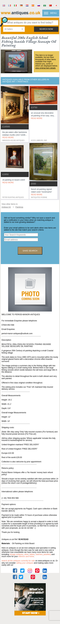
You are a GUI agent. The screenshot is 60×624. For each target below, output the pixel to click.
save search (30, 251)
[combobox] (14, 29)
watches (39, 554)
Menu (53, 13)
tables (32, 554)
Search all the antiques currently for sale (18, 561)
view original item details (45, 68)
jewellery (47, 554)
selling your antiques (24, 563)
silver (26, 554)
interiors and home (26, 556)
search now (46, 29)
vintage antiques (16, 554)
